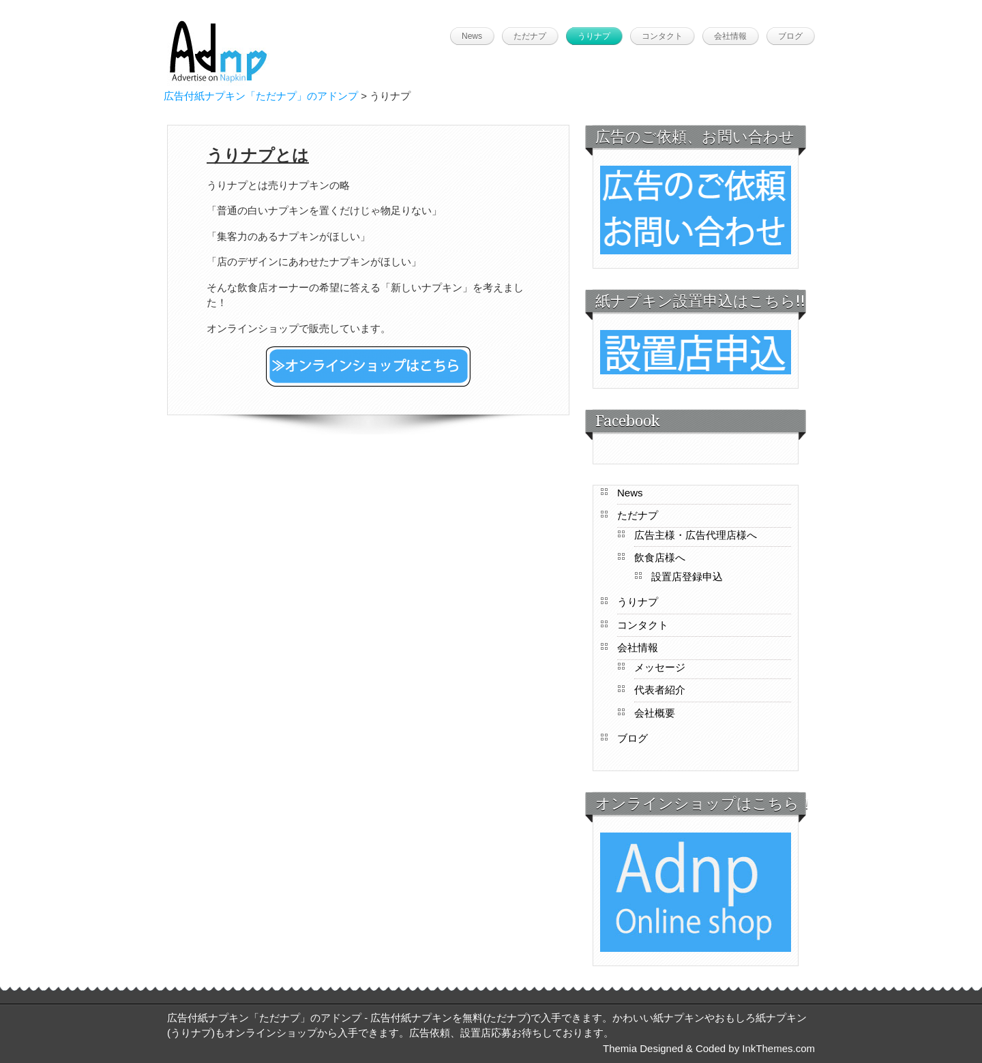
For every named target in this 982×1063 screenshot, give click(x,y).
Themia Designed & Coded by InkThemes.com (709, 1048)
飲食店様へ (659, 557)
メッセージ (659, 667)
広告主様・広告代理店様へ (695, 535)
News (472, 36)
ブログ (790, 36)
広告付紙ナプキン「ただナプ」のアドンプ (261, 96)
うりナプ (594, 36)
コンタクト (662, 36)
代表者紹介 (659, 689)
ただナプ (530, 36)
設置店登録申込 (687, 576)
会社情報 (730, 36)
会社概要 (654, 713)
